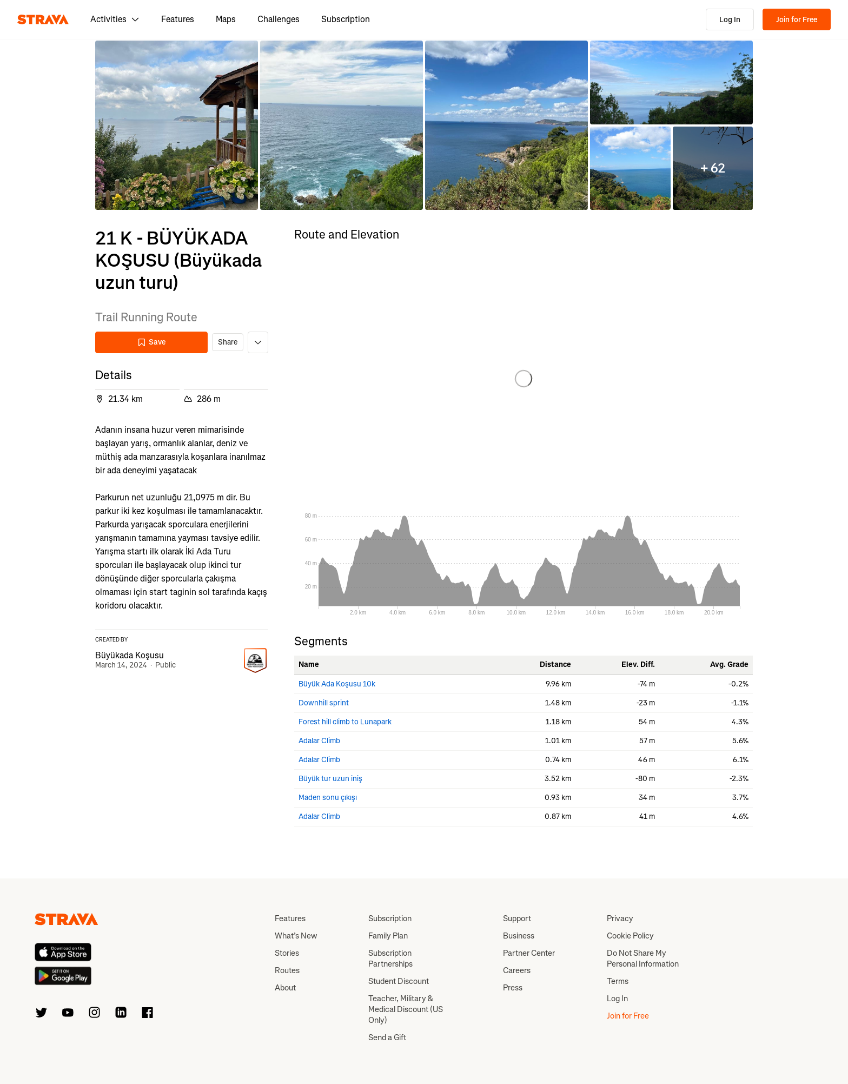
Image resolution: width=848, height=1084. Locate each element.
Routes (287, 970)
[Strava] (43, 19)
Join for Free (796, 20)
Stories (287, 953)
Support (517, 918)
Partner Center (529, 953)
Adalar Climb (319, 741)
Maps (226, 19)
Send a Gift (387, 1037)
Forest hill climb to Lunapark (345, 722)
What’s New (296, 935)
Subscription (345, 19)
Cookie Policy (630, 935)
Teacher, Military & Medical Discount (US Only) (405, 1009)
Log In (729, 20)
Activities (115, 19)
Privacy (620, 918)
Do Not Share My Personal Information (643, 958)
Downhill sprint (324, 703)
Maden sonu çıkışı (328, 797)
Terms (617, 981)
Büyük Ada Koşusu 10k (337, 684)
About (285, 987)
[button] (176, 125)
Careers (517, 970)
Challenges (278, 19)
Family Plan (388, 935)
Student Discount (398, 981)
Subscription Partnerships (390, 958)
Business (518, 935)
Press (512, 987)
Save (151, 342)
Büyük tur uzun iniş (330, 779)
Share (227, 342)
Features (177, 19)
